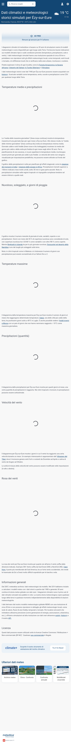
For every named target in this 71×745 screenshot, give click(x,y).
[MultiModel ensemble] (61, 674)
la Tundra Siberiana (32, 68)
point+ (58, 615)
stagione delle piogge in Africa (30, 167)
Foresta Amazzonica (47, 65)
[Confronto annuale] (44, 674)
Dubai (41, 318)
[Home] (8, 735)
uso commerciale (37, 635)
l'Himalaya (45, 68)
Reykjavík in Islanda (15, 245)
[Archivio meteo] (10, 674)
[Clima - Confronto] (27, 674)
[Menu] (3, 4)
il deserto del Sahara (16, 68)
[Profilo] (62, 4)
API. (9, 618)
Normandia (5, 22)
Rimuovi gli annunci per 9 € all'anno (35, 38)
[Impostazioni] (68, 4)
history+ (5, 74)
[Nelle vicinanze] (33, 4)
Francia (13, 22)
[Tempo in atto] (62, 17)
